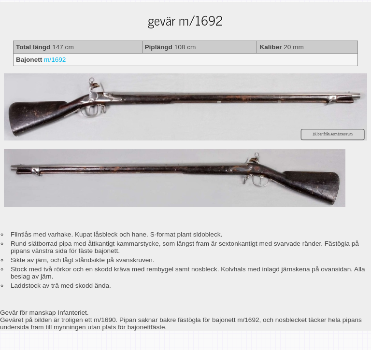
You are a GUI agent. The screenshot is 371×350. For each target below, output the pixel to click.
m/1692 (55, 59)
